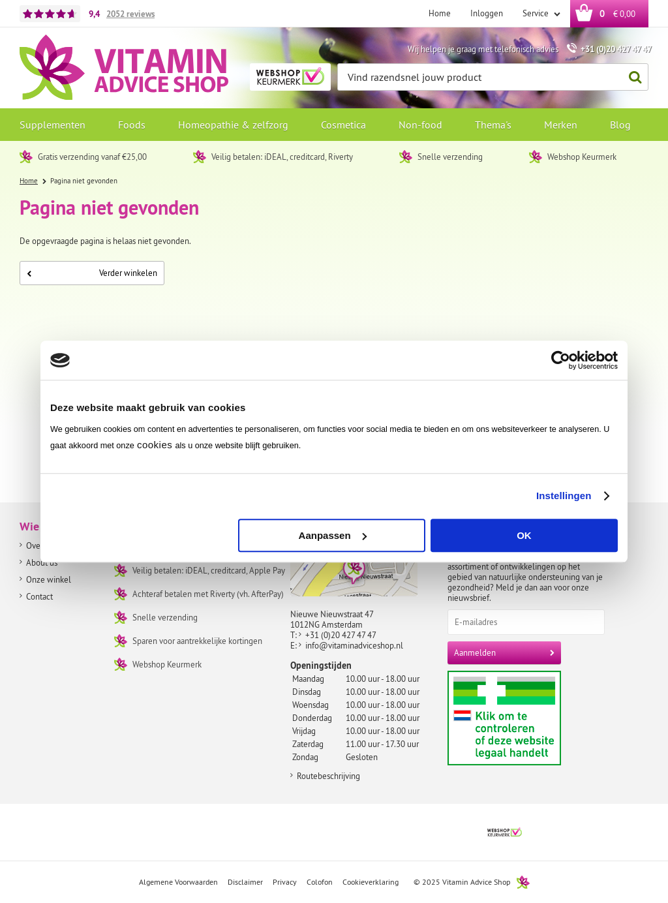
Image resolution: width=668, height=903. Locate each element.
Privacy (285, 882)
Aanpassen (333, 535)
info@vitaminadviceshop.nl (354, 645)
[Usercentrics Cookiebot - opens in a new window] (561, 360)
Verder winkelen (92, 273)
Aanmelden (475, 652)
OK (524, 535)
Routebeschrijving (328, 776)
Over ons (41, 545)
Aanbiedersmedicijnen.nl (529, 718)
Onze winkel (48, 579)
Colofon (320, 882)
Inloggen (486, 13)
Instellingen (564, 495)
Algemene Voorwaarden (178, 882)
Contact (39, 596)
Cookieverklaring (370, 882)
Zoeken (631, 77)
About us (41, 562)
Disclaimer (245, 882)
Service (537, 13)
